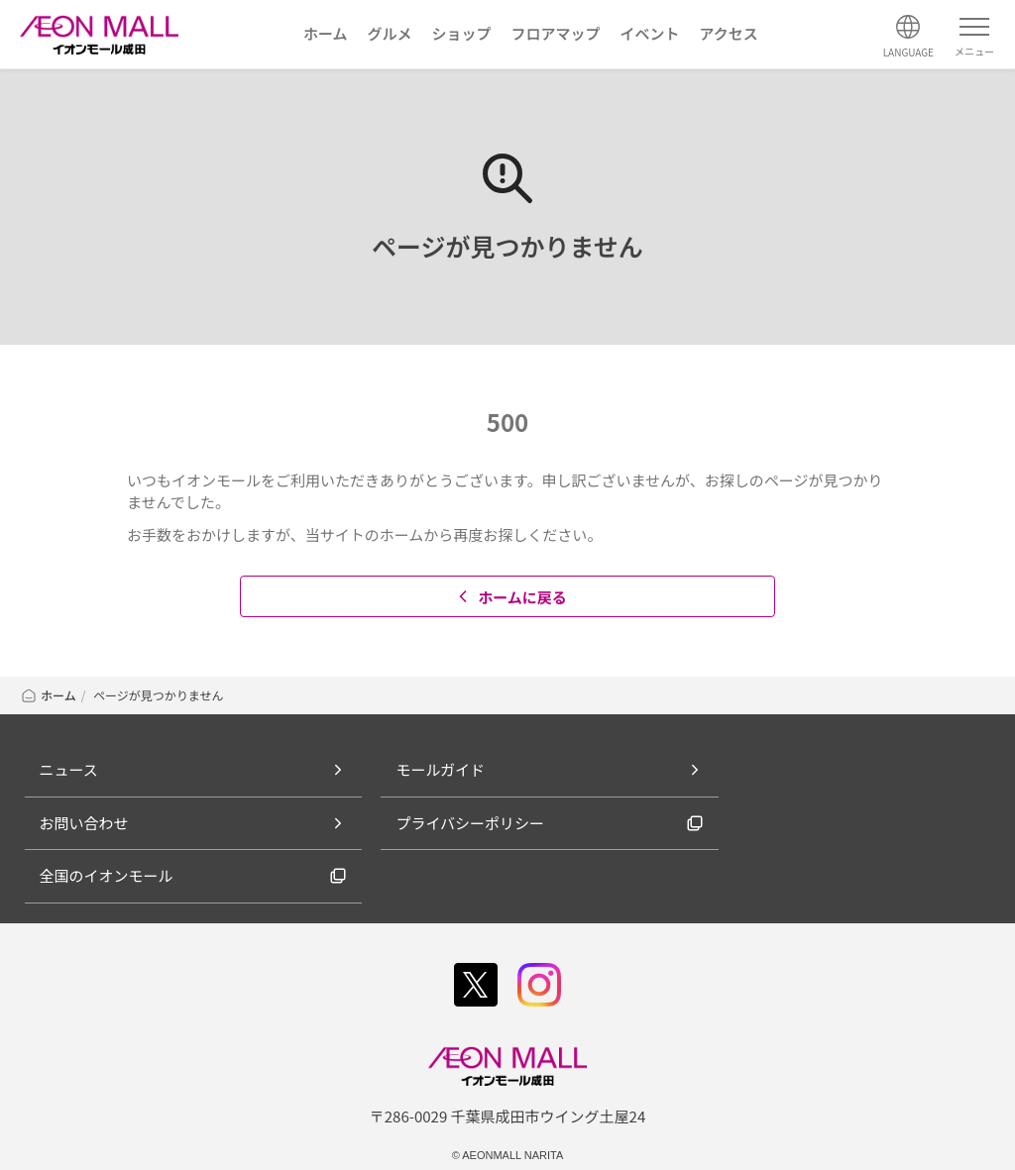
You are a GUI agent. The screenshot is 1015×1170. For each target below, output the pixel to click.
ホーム (48, 695)
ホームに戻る (510, 596)
